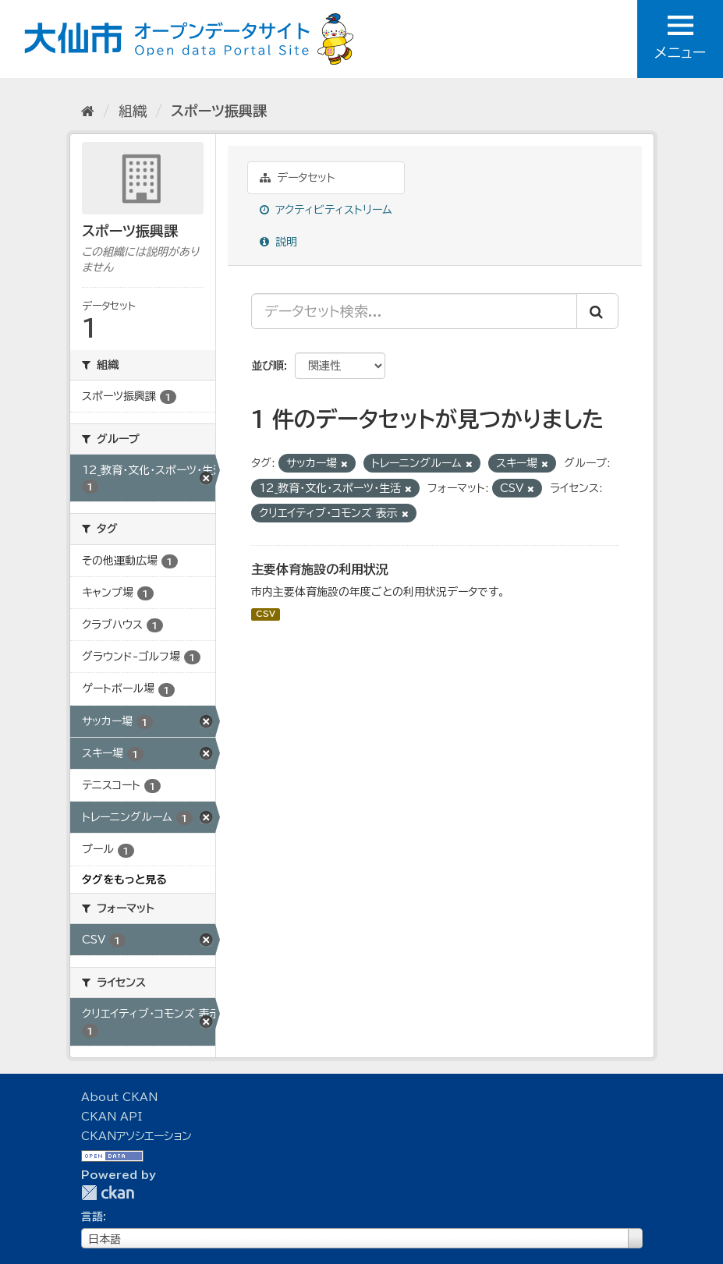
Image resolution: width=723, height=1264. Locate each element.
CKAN (107, 1192)
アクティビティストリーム (326, 209)
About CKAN (119, 1097)
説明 (278, 241)
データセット (297, 177)
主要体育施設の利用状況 (319, 569)
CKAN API (111, 1116)
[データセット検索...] (414, 311)
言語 (92, 1216)
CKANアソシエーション (136, 1136)
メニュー (680, 37)
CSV (265, 614)
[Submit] (597, 311)
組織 (133, 111)
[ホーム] (87, 111)
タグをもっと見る (124, 879)
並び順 (267, 365)
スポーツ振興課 (219, 111)
